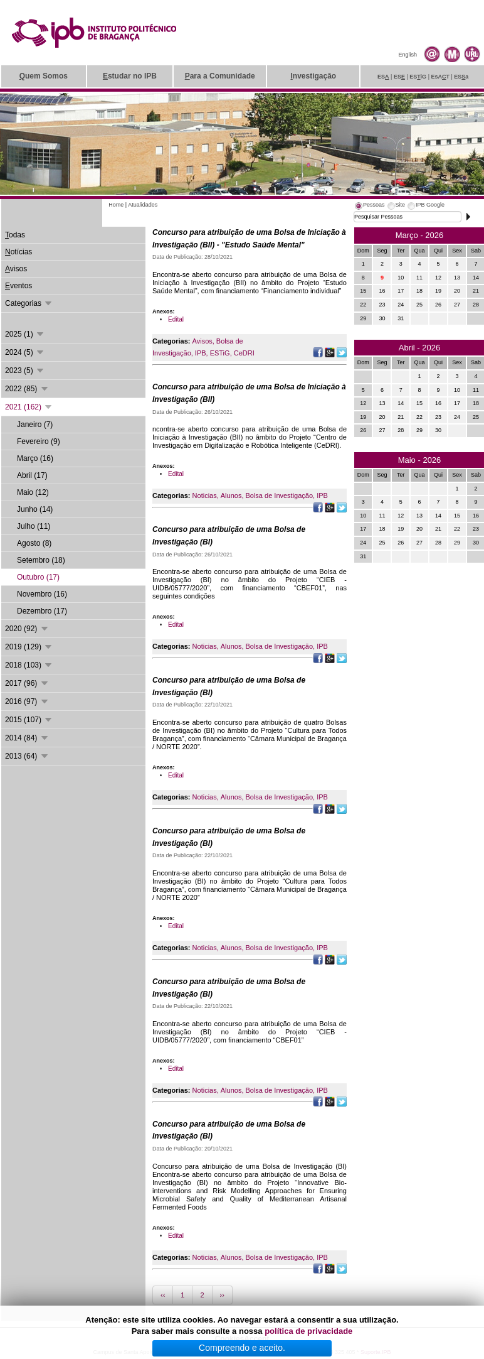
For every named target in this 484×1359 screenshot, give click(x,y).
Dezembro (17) (42, 611)
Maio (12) (33, 492)
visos (16, 268)
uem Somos (43, 76)
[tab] (369, 206)
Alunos (231, 495)
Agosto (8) (34, 543)
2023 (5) (25, 370)
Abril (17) (32, 475)
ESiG (417, 76)
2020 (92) (27, 629)
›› (222, 1295)
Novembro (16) (42, 594)
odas (15, 234)
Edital (176, 319)
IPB (200, 353)
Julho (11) (33, 526)
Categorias (29, 303)
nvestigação (313, 76)
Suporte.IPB (375, 1352)
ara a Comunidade (220, 76)
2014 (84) (27, 738)
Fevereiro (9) (38, 441)
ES (383, 76)
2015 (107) (29, 720)
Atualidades (142, 205)
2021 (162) (29, 407)
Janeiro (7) (35, 424)
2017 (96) (27, 683)
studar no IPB (130, 76)
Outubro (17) (38, 577)
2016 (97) (27, 701)
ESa (461, 76)
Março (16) (35, 458)
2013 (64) (27, 756)
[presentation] (369, 206)
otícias (18, 251)
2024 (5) (25, 352)
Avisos (202, 341)
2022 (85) (27, 389)
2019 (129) (29, 647)
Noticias (204, 495)
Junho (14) (35, 509)
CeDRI (244, 353)
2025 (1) (25, 334)
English (407, 54)
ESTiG (220, 353)
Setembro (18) (41, 560)
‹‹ (162, 1295)
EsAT (440, 76)
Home (116, 205)
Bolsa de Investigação (279, 495)
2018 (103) (29, 665)
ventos (18, 285)
